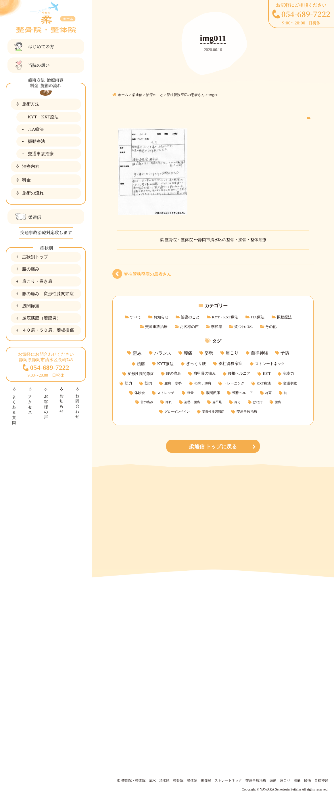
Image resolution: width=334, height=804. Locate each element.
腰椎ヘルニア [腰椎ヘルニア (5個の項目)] (239, 373)
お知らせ (160, 317)
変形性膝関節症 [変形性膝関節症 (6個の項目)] (141, 374)
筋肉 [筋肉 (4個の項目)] (148, 383)
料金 (26, 179)
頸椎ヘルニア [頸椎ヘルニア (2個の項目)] (242, 393)
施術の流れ (33, 193)
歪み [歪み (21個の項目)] (137, 353)
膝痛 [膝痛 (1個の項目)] (278, 402)
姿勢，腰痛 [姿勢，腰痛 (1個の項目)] (192, 402)
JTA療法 (36, 129)
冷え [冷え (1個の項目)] (237, 402)
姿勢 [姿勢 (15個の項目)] (209, 353)
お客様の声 (189, 326)
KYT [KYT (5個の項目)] (266, 373)
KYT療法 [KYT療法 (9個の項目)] (165, 363)
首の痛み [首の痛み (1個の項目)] (147, 402)
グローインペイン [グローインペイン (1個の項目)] (177, 411)
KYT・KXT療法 (43, 116)
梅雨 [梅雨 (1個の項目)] (268, 393)
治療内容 (30, 166)
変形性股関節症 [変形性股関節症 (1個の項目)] (213, 411)
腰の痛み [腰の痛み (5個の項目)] (173, 373)
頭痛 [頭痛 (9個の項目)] (141, 363)
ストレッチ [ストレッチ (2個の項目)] (165, 393)
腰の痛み (30, 268)
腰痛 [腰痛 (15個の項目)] (188, 353)
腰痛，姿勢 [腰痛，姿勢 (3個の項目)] (173, 383)
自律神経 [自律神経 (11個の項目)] (259, 353)
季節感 (216, 326)
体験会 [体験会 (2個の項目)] (140, 393)
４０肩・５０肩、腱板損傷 (48, 330)
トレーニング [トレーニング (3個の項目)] (234, 383)
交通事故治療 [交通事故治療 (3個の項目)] (247, 411)
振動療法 (36, 141)
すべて (135, 317)
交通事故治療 (41, 153)
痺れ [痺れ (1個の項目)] (169, 402)
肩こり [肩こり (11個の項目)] (232, 353)
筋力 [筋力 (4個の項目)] (128, 383)
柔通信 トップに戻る (213, 446)
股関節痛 (30, 305)
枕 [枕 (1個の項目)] (285, 393)
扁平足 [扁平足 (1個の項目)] (217, 402)
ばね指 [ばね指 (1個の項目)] (257, 402)
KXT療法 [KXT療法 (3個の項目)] (264, 383)
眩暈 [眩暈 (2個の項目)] (190, 393)
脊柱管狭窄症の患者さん (147, 274)
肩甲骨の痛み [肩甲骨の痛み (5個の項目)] (204, 373)
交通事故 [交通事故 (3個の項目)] (290, 383)
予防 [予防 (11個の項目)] (285, 353)
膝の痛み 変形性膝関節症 (48, 293)
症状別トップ (35, 256)
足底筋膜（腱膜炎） (41, 318)
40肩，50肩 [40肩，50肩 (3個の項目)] (202, 383)
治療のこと (190, 317)
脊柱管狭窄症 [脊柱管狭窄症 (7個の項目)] (230, 363)
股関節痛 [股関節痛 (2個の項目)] (213, 393)
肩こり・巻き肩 (37, 281)
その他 (271, 326)
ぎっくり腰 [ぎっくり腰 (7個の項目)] (196, 363)
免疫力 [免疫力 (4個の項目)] (288, 374)
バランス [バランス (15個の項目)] (162, 353)
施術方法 (30, 103)
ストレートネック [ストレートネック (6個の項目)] (270, 363)
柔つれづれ (243, 326)
